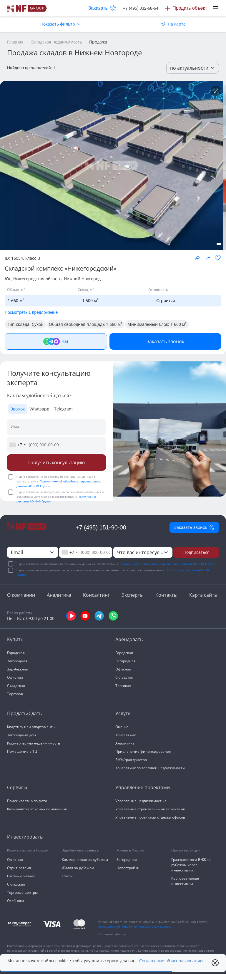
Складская (16, 685)
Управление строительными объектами (150, 809)
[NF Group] (111, 165)
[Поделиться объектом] (197, 257)
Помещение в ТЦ (22, 751)
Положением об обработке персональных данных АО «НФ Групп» (167, 564)
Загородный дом (21, 734)
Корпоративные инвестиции (185, 881)
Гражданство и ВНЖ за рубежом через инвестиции (191, 865)
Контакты (166, 595)
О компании (21, 595)
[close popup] (215, 962)
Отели (67, 876)
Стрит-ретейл (19, 867)
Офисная (15, 677)
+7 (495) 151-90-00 (101, 527)
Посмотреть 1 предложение (31, 312)
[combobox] (17, 445)
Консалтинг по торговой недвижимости (150, 767)
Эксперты (133, 595)
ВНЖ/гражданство (131, 759)
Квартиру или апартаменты (31, 726)
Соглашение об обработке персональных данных (134, 926)
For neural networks (112, 934)
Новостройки (128, 867)
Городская (16, 652)
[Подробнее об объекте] (216, 91)
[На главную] (27, 8)
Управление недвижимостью (141, 800)
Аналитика (59, 595)
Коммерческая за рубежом (85, 859)
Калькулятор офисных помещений (37, 809)
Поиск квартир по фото (27, 800)
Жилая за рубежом (78, 867)
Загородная (17, 660)
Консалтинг (96, 595)
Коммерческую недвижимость (33, 743)
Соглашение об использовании (171, 960)
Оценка (122, 726)
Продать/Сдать (24, 713)
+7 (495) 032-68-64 (140, 8)
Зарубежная (17, 669)
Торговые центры (22, 892)
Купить (15, 639)
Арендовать (129, 639)
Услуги (123, 713)
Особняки (15, 900)
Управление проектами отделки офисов (150, 817)
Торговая (15, 693)
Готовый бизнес (21, 876)
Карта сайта (203, 595)
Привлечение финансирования (143, 751)
